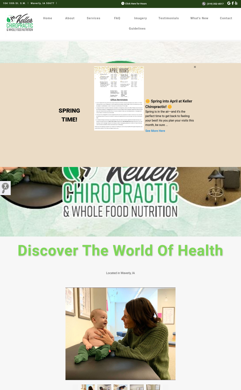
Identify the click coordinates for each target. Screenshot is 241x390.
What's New (200, 18)
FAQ (117, 18)
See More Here (155, 131)
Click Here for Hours (134, 3)
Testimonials (169, 18)
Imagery (140, 18)
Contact (226, 18)
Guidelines (137, 28)
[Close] (195, 66)
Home (47, 18)
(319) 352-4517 (213, 3)
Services (93, 18)
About (70, 18)
